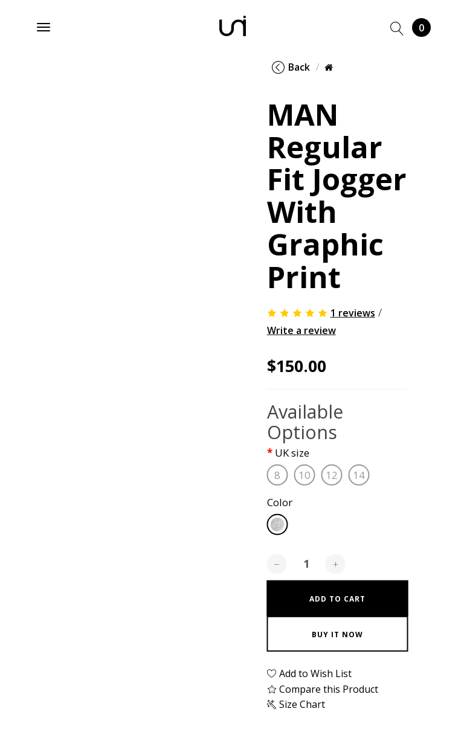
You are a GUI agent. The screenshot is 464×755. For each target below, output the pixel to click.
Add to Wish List (309, 673)
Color (279, 503)
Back (291, 67)
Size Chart (296, 704)
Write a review (301, 330)
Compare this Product (322, 689)
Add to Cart (337, 599)
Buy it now (337, 634)
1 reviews (352, 313)
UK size (292, 453)
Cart (421, 27)
